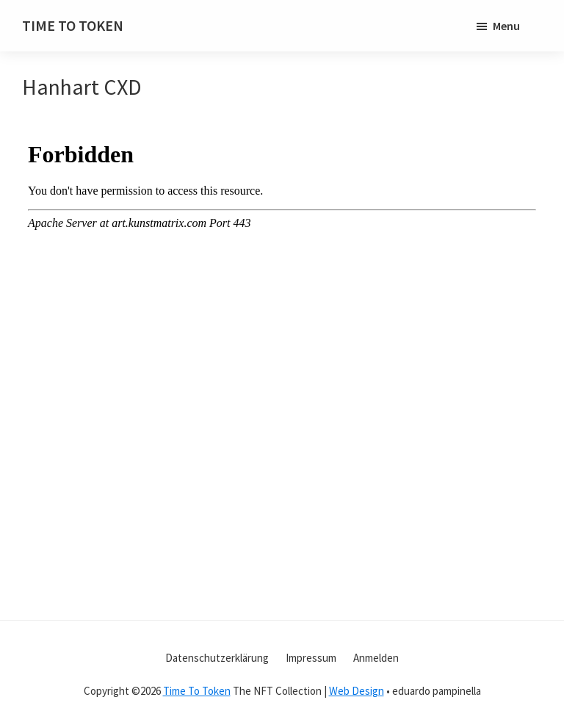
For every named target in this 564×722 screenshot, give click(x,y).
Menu (506, 25)
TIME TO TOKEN (72, 25)
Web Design (356, 691)
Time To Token (197, 691)
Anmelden (376, 658)
